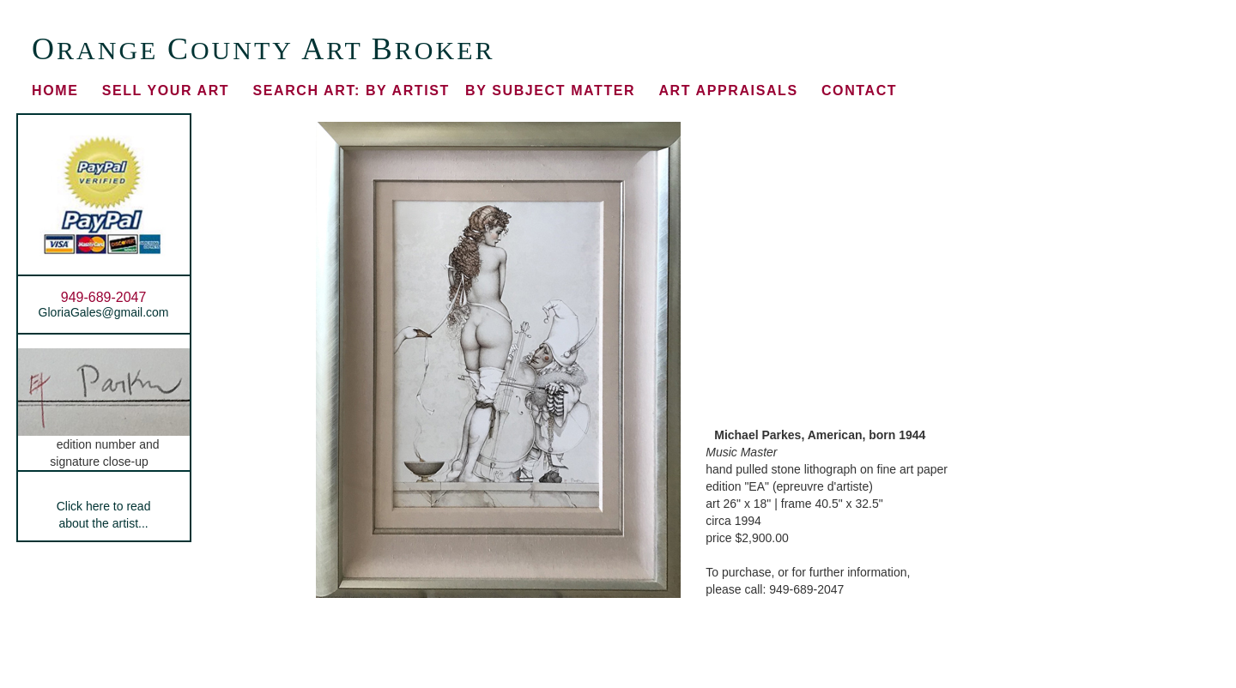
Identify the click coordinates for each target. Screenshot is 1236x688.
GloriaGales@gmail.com (104, 312)
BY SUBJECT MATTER (550, 90)
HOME (55, 90)
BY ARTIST (350, 90)
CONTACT (859, 90)
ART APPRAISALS (727, 90)
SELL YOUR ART (166, 90)
